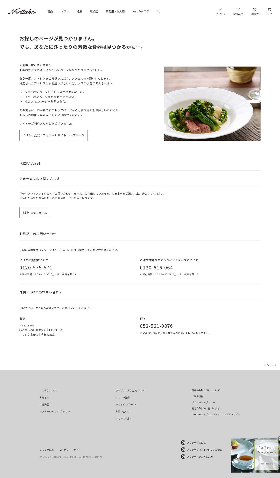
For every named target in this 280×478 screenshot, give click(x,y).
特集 (79, 11)
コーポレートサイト (70, 449)
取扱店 (94, 11)
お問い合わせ (123, 411)
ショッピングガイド (126, 404)
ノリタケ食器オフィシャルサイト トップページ (54, 135)
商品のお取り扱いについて (206, 390)
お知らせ (44, 397)
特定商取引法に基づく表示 (206, 408)
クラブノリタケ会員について (131, 390)
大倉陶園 (44, 404)
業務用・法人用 (115, 11)
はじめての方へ (124, 418)
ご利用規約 (197, 396)
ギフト (65, 11)
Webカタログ (141, 11)
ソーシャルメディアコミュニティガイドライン (216, 414)
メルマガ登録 (123, 397)
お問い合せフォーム (35, 212)
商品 (50, 11)
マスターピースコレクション (55, 411)
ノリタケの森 (47, 449)
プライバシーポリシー (203, 402)
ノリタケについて (49, 390)
